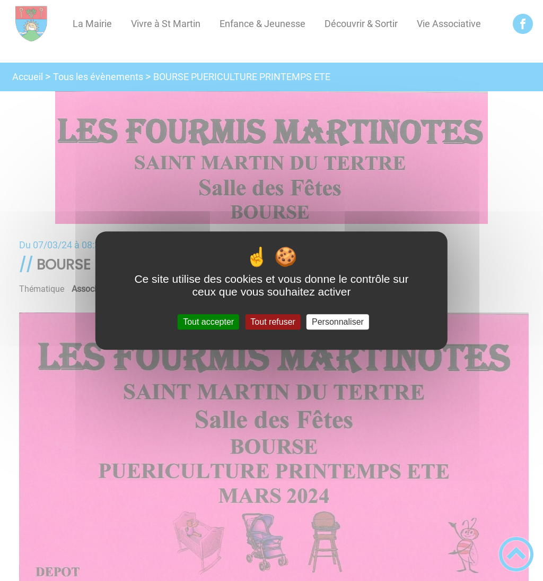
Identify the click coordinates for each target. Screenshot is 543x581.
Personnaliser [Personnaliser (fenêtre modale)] (338, 321)
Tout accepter (208, 321)
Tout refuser (272, 321)
